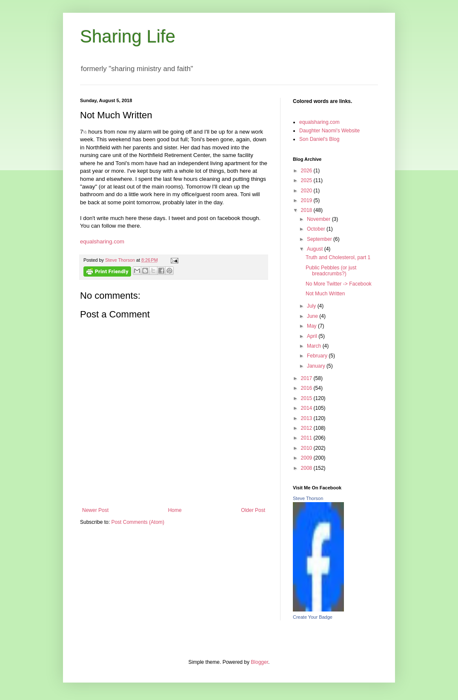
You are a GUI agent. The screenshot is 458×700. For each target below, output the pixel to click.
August (315, 249)
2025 (307, 180)
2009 (307, 458)
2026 (307, 171)
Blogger (259, 662)
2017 (307, 378)
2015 (307, 398)
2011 (307, 438)
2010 (307, 448)
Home (175, 510)
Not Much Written (325, 294)
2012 (307, 428)
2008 (307, 468)
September (320, 239)
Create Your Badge (312, 617)
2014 (307, 408)
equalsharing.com (102, 241)
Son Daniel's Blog (319, 139)
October (316, 229)
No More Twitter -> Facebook (339, 284)
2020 (307, 191)
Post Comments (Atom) (137, 522)
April (312, 336)
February (318, 356)
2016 (307, 388)
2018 (307, 210)
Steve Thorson (308, 498)
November (319, 219)
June (313, 316)
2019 (307, 200)
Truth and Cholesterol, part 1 (338, 257)
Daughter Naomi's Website (329, 131)
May (312, 326)
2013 (307, 418)
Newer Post (95, 510)
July (312, 306)
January (316, 366)
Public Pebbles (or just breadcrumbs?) (331, 271)
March (315, 346)
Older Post (253, 510)
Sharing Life (127, 36)
